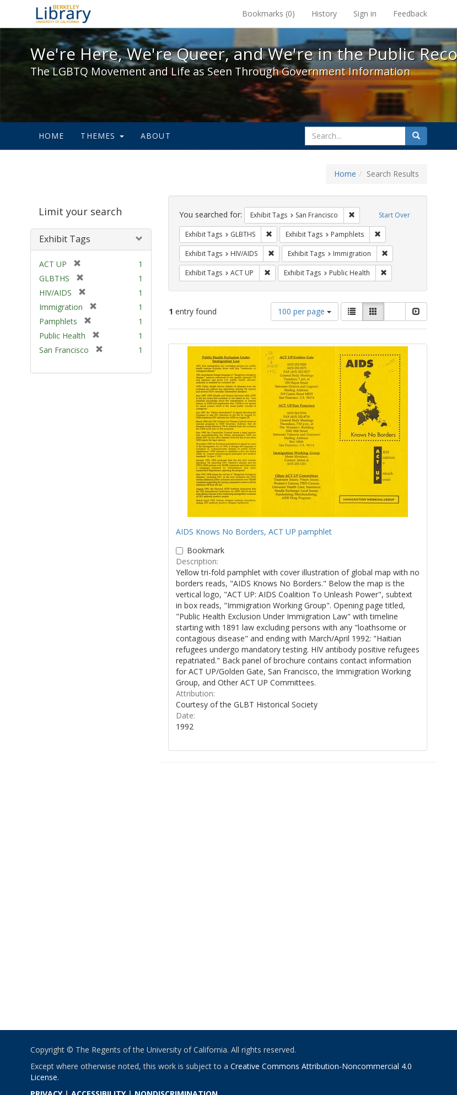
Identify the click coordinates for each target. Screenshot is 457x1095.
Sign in (365, 13)
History (324, 13)
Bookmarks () (268, 13)
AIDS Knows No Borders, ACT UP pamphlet (254, 531)
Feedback (410, 13)
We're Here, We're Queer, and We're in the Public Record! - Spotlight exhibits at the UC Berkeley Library (63, 14)
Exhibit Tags (64, 239)
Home (51, 135)
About (156, 135)
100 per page (304, 311)
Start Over (394, 215)
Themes (101, 135)
